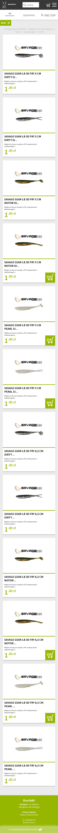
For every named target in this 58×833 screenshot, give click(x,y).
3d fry (41, 31)
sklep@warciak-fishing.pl (29, 807)
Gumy (18, 31)
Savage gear (30, 31)
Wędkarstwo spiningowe (40, 28)
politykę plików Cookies (28, 829)
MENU (3, 23)
